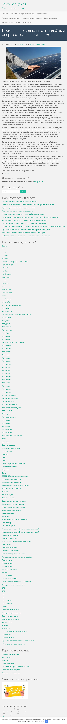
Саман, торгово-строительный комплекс (16, 582)
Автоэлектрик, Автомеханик (12, 436)
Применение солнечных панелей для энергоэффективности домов (26, 230)
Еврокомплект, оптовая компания (14, 501)
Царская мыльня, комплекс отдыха (14, 631)
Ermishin (5, 252)
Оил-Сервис (6, 544)
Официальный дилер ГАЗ (11, 547)
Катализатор (6, 523)
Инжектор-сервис (8, 513)
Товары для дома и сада (10, 619)
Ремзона (5, 572)
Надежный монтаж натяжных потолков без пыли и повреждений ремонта (28, 205)
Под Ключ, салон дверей (10, 551)
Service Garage (7, 293)
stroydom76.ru (14, 4)
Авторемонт (6, 345)
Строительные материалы (32, 18)
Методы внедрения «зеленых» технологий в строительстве (23, 214)
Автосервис (6, 349)
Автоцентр (6, 420)
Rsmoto (4, 286)
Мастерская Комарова (10, 535)
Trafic (4, 296)
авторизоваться (39, 182)
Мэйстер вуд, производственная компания (17, 541)
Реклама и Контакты (9, 569)
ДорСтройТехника (8, 498)
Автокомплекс (7, 330)
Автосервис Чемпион (9, 404)
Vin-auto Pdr (6, 302)
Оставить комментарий (37, 44)
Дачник (4, 473)
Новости (14, 14)
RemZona (5, 283)
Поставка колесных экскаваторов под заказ (17, 211)
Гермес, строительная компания (13, 464)
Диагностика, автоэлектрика (12, 488)
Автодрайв (6, 324)
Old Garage (6, 277)
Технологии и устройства (11, 22)
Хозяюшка (6, 628)
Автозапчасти (7, 327)
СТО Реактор (6, 600)
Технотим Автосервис (10, 616)
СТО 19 (4, 597)
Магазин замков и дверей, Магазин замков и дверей (20, 529)
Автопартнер (6, 336)
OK (46, 721)
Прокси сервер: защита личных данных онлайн (19, 208)
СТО (3, 588)
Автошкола (6, 426)
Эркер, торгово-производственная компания (18, 641)
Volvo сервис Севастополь (11, 305)
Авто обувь (6, 308)
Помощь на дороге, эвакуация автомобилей (17, 557)
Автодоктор (6, 321)
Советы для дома (50, 18)
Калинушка (6, 516)
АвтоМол (5, 333)
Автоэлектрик (7, 429)
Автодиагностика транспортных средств (16, 314)
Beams (4, 246)
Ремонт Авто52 (7, 576)
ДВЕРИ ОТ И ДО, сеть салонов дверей (15, 476)
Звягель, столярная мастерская (13, 507)
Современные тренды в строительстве (33, 14)
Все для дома (7, 451)
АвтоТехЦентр (7, 411)
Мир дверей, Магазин (9, 538)
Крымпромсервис (8, 526)
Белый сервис (7, 442)
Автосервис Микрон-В (10, 395)
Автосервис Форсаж (9, 401)
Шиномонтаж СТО (8, 638)
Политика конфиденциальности (13, 554)
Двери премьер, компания (11, 479)
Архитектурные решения (11, 18)
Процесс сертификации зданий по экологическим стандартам (24, 223)
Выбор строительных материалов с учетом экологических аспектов (26, 236)
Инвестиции (27, 22)
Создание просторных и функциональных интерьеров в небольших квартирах (30, 217)
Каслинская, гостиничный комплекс (14, 520)
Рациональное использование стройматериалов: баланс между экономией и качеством (33, 226)
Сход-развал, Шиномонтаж (11, 613)
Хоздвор (5, 625)
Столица (5, 607)
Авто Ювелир (7, 311)
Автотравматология (9, 417)
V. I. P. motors (6, 299)
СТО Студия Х (7, 603)
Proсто (4, 280)
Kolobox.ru (5, 271)
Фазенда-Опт (7, 622)
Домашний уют (7, 495)
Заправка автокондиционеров (13, 504)
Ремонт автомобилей (9, 579)
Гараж (4, 457)
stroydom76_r (21, 44)
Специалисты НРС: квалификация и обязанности (19, 202)
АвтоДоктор (6, 317)
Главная (5, 14)
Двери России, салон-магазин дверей (15, 485)
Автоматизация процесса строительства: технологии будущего (24, 220)
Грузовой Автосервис (9, 467)
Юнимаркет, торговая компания (13, 644)
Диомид (5, 492)
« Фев (3, 716)
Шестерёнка (6, 635)
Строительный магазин (10, 610)
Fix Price (5, 255)
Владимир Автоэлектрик (11, 448)
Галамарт (5, 454)
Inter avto (5, 268)
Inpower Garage (7, 265)
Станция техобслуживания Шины (14, 585)
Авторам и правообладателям (13, 342)
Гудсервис (6, 470)
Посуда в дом (7, 560)
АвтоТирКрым (7, 414)
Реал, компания (7, 563)
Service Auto (6, 289)
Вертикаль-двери (8, 445)
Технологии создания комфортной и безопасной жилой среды (24, 233)
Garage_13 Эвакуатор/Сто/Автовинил (15, 262)
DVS (3, 249)
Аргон (4, 439)
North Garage (7, 274)
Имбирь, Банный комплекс (11, 510)
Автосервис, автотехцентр (11, 408)
